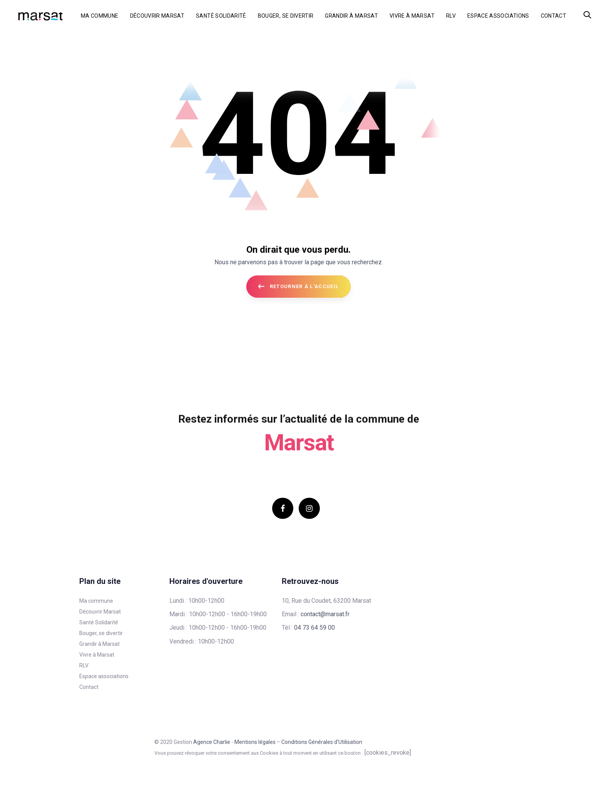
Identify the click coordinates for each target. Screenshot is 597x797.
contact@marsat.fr (325, 614)
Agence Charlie (211, 742)
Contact (89, 687)
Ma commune (96, 601)
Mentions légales (255, 742)
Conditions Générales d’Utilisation (321, 742)
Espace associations (104, 676)
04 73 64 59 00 (314, 627)
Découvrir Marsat (100, 612)
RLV (84, 665)
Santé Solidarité (98, 622)
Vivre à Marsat (96, 655)
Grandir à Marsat (99, 644)
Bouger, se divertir (101, 633)
